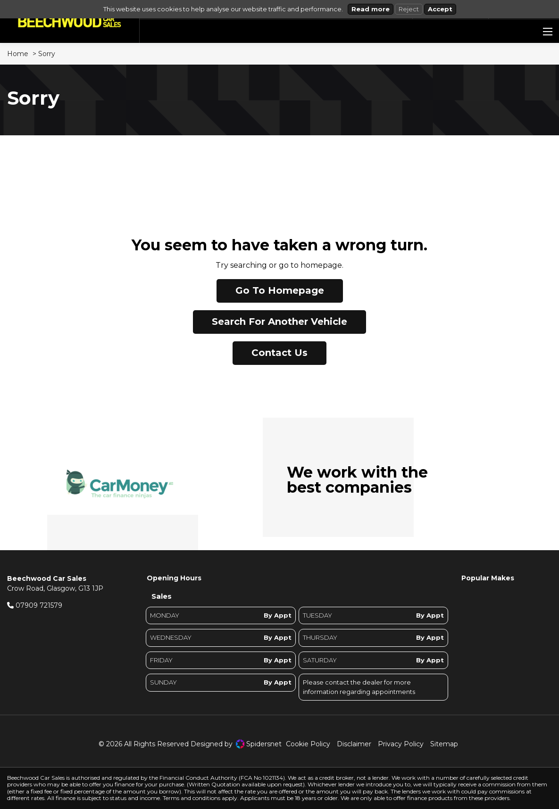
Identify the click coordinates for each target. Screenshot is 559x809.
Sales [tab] (161, 596)
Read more (370, 9)
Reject (409, 9)
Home (17, 54)
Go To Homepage (279, 290)
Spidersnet (259, 744)
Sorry (46, 54)
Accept (440, 9)
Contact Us (279, 352)
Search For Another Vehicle (279, 321)
